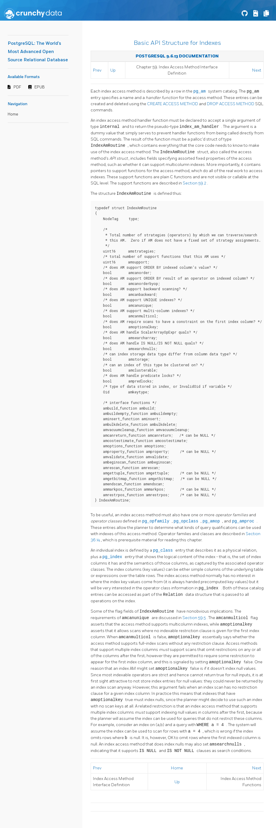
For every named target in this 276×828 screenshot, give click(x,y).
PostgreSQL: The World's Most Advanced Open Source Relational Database (38, 52)
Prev (97, 70)
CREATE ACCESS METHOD (173, 103)
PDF (17, 87)
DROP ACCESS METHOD (231, 103)
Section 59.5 (194, 618)
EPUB (39, 87)
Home (13, 114)
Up (113, 70)
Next (256, 70)
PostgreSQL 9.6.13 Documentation (177, 56)
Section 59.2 (195, 183)
